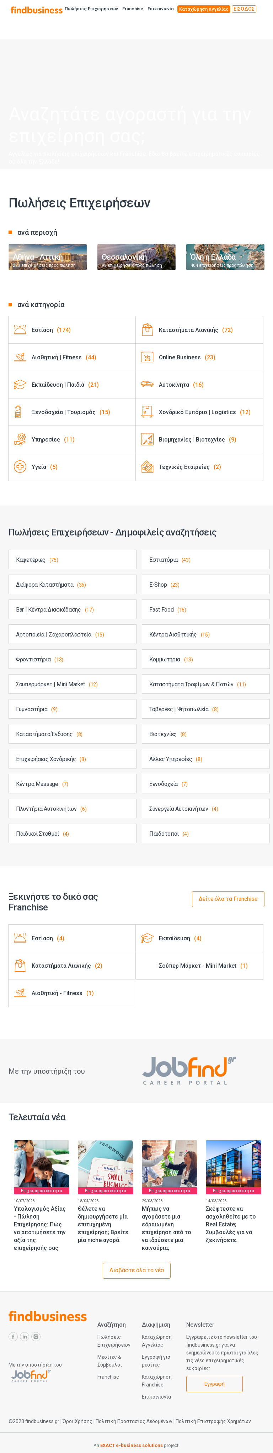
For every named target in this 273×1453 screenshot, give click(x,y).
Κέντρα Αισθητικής (179, 634)
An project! (136, 1445)
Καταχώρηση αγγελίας (204, 9)
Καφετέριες (37, 559)
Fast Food (167, 609)
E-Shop (164, 584)
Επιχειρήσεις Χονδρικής (51, 759)
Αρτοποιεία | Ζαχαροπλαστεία (60, 634)
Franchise (132, 8)
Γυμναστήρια (37, 709)
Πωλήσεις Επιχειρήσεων (91, 8)
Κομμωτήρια (171, 659)
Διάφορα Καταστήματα (51, 584)
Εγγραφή (214, 1384)
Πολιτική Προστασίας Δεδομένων (134, 1421)
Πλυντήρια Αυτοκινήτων (51, 808)
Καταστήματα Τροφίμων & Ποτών (197, 684)
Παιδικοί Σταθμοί (42, 833)
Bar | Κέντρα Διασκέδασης (54, 609)
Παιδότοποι (169, 833)
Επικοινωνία (161, 8)
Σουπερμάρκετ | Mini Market (57, 684)
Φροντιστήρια (39, 659)
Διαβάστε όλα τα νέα (136, 1270)
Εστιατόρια (170, 559)
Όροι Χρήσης (77, 1421)
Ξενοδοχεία (168, 784)
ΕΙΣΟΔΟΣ (244, 9)
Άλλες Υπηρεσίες (175, 759)
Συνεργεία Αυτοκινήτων (183, 808)
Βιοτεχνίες (168, 734)
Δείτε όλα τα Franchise (228, 898)
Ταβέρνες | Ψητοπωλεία (184, 709)
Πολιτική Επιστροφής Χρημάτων (213, 1421)
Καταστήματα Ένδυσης (49, 734)
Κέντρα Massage (42, 784)
